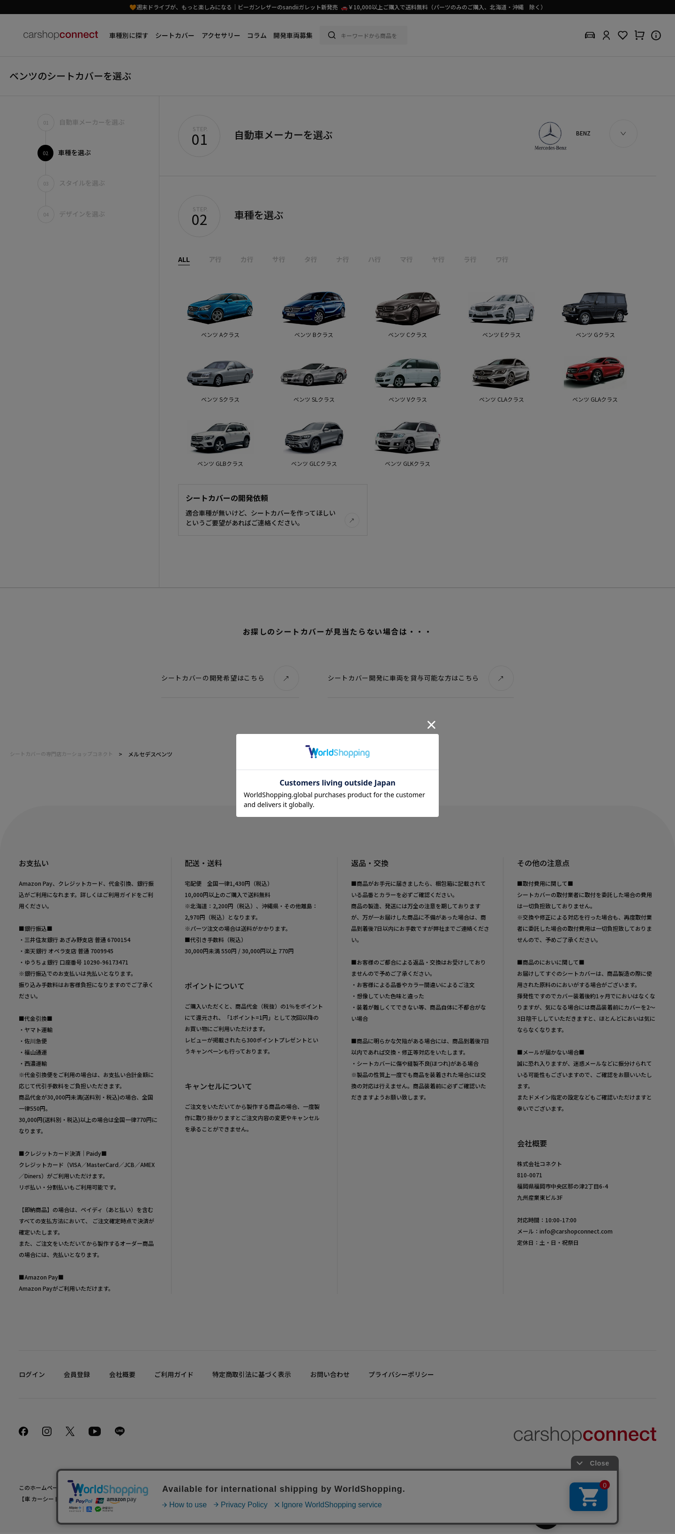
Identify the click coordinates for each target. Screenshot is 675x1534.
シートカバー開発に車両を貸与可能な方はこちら (403, 679)
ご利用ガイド (173, 1375)
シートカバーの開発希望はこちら (213, 679)
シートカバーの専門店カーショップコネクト (61, 754)
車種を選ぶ (64, 152)
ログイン (32, 1375)
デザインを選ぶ (71, 213)
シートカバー (175, 35)
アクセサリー (221, 35)
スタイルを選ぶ (71, 182)
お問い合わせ (329, 1375)
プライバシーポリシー (400, 1375)
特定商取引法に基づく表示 (251, 1375)
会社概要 (122, 1375)
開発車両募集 (293, 35)
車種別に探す (129, 35)
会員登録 (77, 1375)
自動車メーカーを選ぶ (81, 122)
